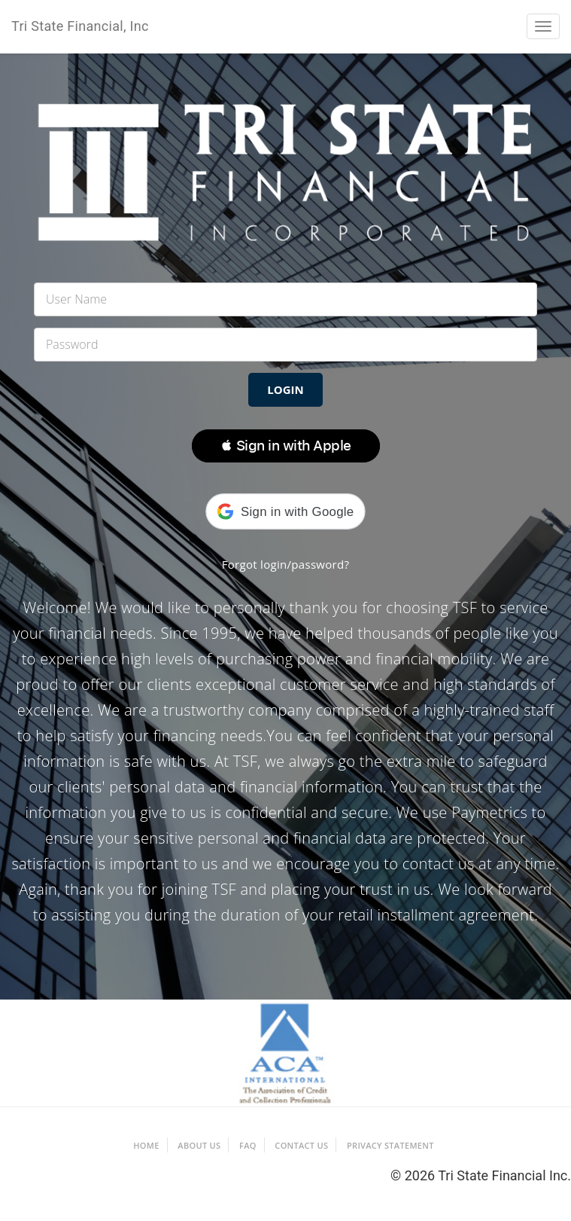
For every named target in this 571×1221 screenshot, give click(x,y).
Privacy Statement (390, 1145)
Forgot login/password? (286, 564)
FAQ (248, 1145)
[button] (286, 445)
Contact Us (301, 1145)
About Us (199, 1145)
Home (146, 1145)
